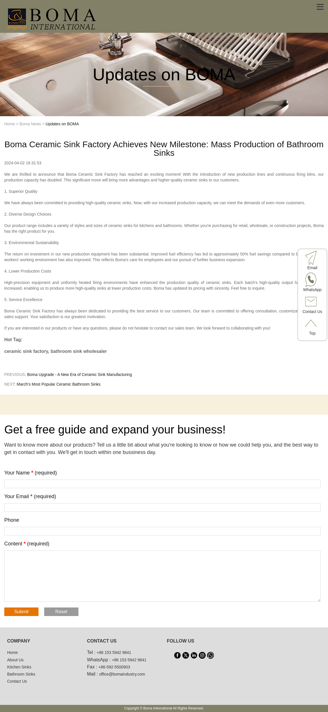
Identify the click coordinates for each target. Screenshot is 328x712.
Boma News (30, 124)
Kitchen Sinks (19, 667)
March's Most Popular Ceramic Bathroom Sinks (59, 384)
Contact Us (17, 681)
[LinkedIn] (194, 655)
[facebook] (177, 655)
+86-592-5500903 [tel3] (114, 667)
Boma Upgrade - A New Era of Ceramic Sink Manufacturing (79, 374)
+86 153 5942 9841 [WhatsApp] (129, 660)
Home (9, 124)
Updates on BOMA (62, 124)
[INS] (202, 655)
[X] (185, 655)
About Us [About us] (15, 660)
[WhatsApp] (210, 655)
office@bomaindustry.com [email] (122, 674)
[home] (52, 18)
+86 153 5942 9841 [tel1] (114, 652)
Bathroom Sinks (21, 674)
